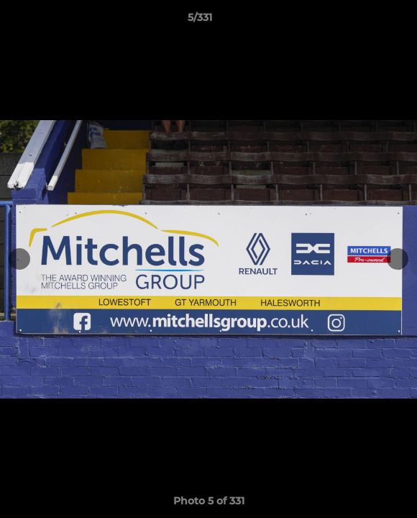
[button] (365, 20)
